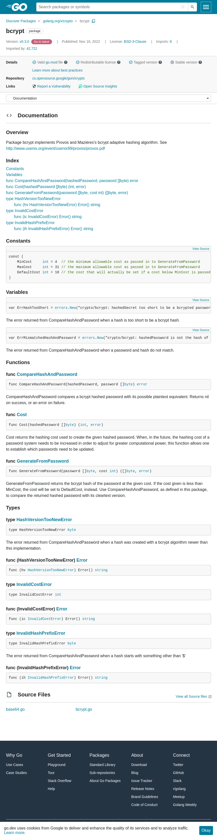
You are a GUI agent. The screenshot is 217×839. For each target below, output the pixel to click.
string (101, 570)
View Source (200, 249)
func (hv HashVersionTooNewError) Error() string (57, 205)
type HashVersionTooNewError (33, 199)
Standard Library (103, 765)
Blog (134, 773)
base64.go (15, 709)
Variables (14, 175)
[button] (34, 62)
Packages (99, 755)
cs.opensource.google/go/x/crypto (58, 78)
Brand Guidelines (144, 797)
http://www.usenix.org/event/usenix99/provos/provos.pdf (55, 148)
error (142, 384)
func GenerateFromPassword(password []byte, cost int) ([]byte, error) (67, 193)
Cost (22, 414)
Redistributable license (98, 62)
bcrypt (84, 21)
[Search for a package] (112, 7)
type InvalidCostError (24, 211)
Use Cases (14, 765)
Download (139, 765)
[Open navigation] (206, 7)
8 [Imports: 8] (164, 42)
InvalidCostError (34, 584)
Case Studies (16, 773)
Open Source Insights (97, 86)
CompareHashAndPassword (47, 374)
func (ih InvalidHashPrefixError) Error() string (53, 229)
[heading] (21, 7)
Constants (15, 169)
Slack (177, 781)
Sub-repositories (102, 773)
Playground (57, 765)
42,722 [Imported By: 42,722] (21, 49)
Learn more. (15, 832)
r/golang (179, 789)
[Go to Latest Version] (42, 42)
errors (61, 308)
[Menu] (108, 98)
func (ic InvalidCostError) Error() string (48, 217)
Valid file (50, 62)
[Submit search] (192, 7)
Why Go (14, 755)
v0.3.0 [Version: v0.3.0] (18, 42)
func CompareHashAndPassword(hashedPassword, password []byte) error (72, 181)
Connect (181, 755)
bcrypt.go (84, 709)
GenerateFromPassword (43, 461)
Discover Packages (21, 21)
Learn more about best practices (57, 70)
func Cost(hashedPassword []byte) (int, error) (46, 187)
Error (82, 560)
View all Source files (191, 696)
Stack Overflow (59, 781)
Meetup (179, 797)
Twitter (178, 765)
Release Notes (142, 789)
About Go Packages (105, 781)
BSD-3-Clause (135, 42)
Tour (51, 773)
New (73, 308)
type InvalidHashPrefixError (30, 223)
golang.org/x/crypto (58, 21)
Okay (206, 830)
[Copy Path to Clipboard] (93, 21)
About (137, 755)
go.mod (52, 62)
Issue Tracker (141, 781)
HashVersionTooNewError (44, 519)
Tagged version (145, 62)
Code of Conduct (144, 805)
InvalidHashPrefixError (40, 633)
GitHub (178, 773)
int (45, 262)
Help (51, 789)
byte (128, 384)
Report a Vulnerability (51, 86)
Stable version (186, 62)
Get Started (59, 755)
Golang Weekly (185, 805)
